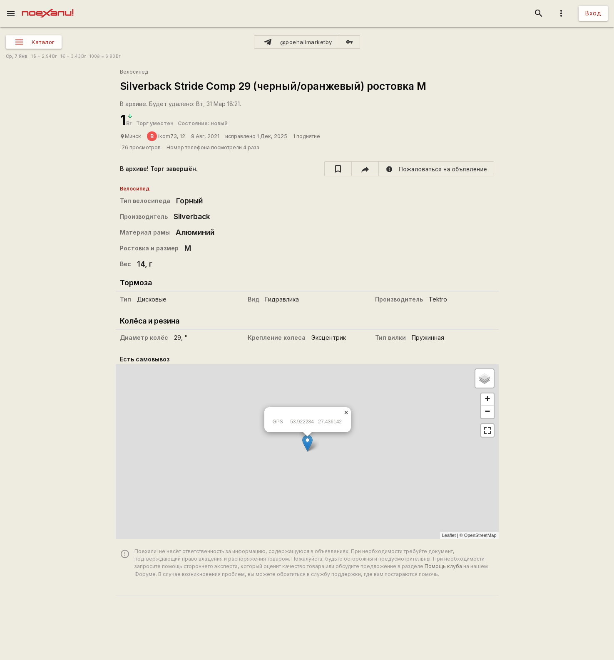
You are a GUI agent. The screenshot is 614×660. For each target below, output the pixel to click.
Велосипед (134, 72)
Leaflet (449, 535)
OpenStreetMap (480, 535)
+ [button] (487, 399)
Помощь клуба (443, 566)
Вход (593, 13)
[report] (436, 168)
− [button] (487, 412)
